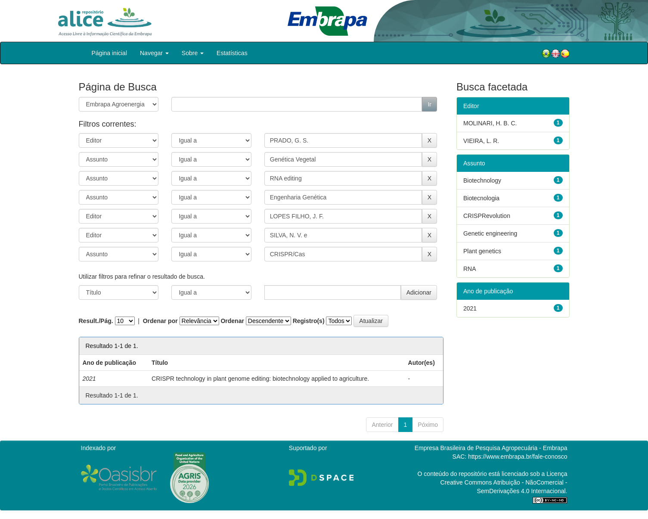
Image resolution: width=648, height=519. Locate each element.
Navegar (154, 53)
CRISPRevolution (486, 215)
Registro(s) (309, 320)
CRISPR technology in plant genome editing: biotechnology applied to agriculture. (260, 378)
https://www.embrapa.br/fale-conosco (517, 456)
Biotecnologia (481, 198)
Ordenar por (160, 320)
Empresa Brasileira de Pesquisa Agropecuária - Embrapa (491, 447)
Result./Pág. (96, 320)
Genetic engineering (490, 233)
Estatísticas (232, 53)
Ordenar (232, 320)
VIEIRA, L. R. (481, 140)
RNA (469, 268)
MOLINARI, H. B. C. (490, 123)
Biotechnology (482, 180)
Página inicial (109, 53)
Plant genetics (482, 251)
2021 (470, 308)
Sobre (193, 53)
